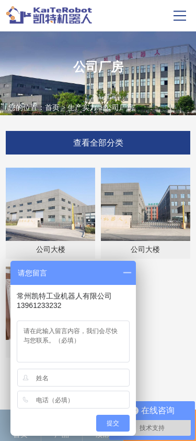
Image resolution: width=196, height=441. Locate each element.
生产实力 (82, 108)
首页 (52, 108)
